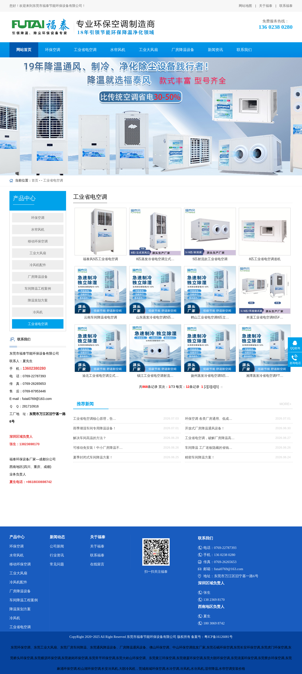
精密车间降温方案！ (200, 457)
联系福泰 (286, 6)
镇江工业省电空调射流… (155, 375)
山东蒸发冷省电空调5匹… (155, 317)
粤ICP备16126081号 (218, 637)
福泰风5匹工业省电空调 (100, 259)
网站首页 (23, 50)
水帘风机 (117, 50)
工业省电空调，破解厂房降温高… (210, 438)
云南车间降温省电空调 (100, 317)
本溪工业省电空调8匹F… (264, 317)
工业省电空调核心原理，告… (94, 418)
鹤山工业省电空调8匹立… (210, 317)
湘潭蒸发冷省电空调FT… (264, 375)
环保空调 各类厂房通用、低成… (208, 418)
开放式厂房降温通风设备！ (205, 428)
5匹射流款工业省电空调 (210, 259)
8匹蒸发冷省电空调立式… (155, 259)
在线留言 (97, 564)
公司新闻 (57, 546)
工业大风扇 (148, 50)
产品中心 (17, 537)
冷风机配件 (37, 265)
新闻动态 (57, 537)
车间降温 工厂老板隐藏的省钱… (208, 447)
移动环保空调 (38, 241)
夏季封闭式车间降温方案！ (93, 457)
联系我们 (244, 50)
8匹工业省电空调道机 (265, 259)
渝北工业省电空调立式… (100, 375)
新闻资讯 (215, 50)
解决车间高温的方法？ (89, 438)
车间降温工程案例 (38, 288)
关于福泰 (265, 6)
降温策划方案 (38, 300)
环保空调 (52, 50)
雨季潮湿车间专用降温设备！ (94, 428)
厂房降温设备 (183, 50)
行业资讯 (57, 555)
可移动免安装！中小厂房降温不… (98, 447)
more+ (285, 404)
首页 (35, 180)
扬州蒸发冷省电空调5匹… (210, 375)
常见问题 (57, 564)
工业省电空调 (85, 50)
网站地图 (245, 6)
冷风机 (38, 312)
